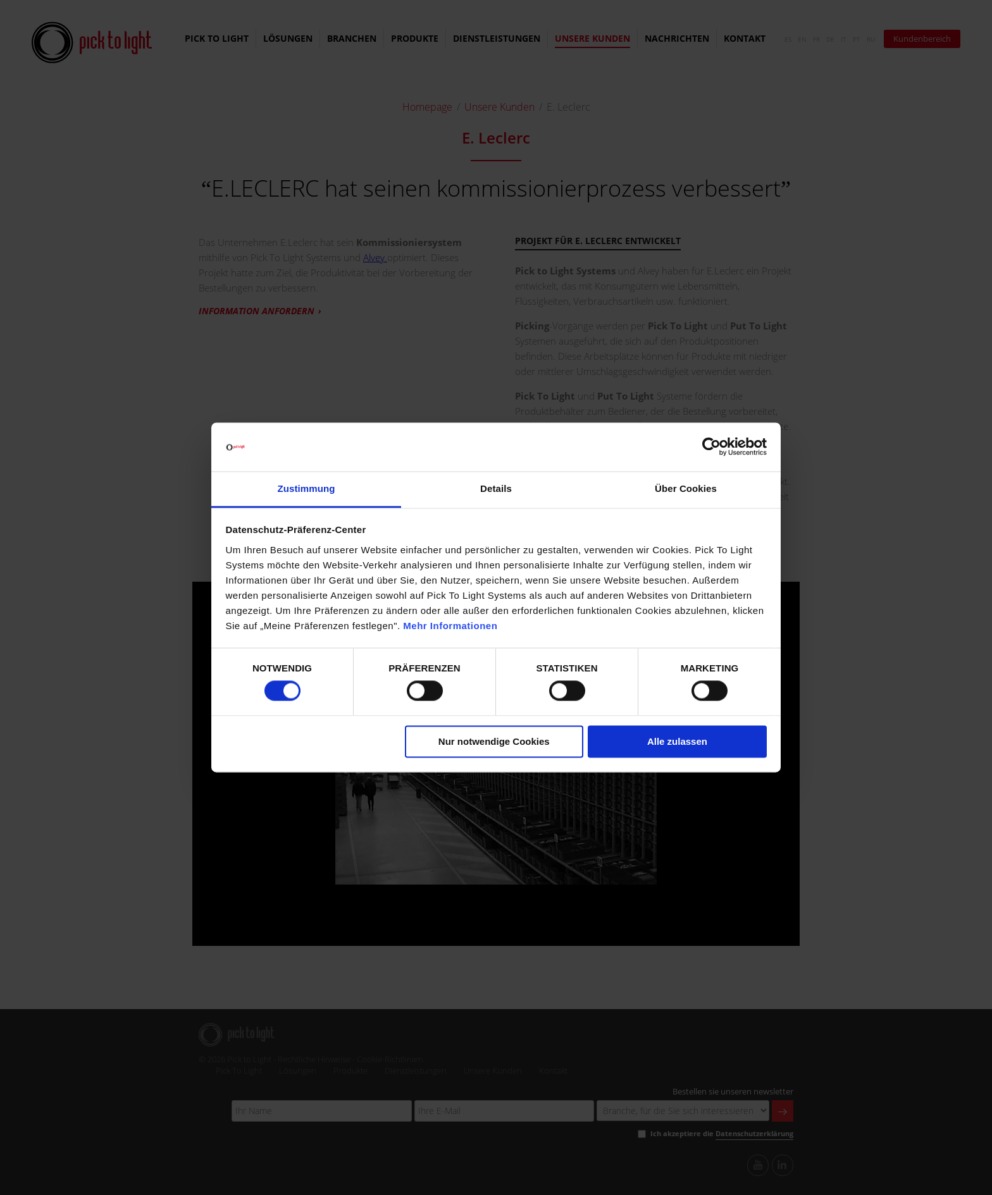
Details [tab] (496, 488)
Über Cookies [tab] (686, 488)
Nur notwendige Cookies (494, 741)
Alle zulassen (677, 741)
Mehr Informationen (450, 625)
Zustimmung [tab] (306, 488)
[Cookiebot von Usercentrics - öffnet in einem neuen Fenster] (711, 447)
